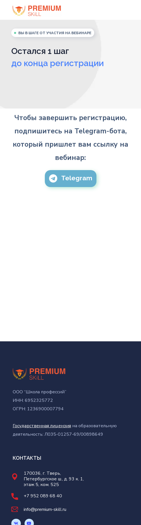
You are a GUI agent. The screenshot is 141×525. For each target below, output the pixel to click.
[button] (70, 178)
